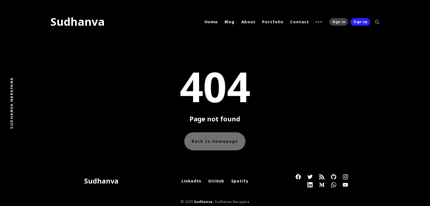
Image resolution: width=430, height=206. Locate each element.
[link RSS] (321, 176)
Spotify (239, 181)
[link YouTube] (345, 184)
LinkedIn (191, 181)
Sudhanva (77, 21)
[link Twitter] (310, 176)
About (248, 21)
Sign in (339, 21)
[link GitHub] (333, 176)
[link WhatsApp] (333, 184)
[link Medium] (321, 184)
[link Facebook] (298, 176)
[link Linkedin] (310, 184)
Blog (230, 21)
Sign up (360, 21)
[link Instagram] (345, 176)
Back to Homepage (215, 141)
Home (211, 21)
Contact (299, 21)
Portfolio (272, 21)
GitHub (216, 181)
